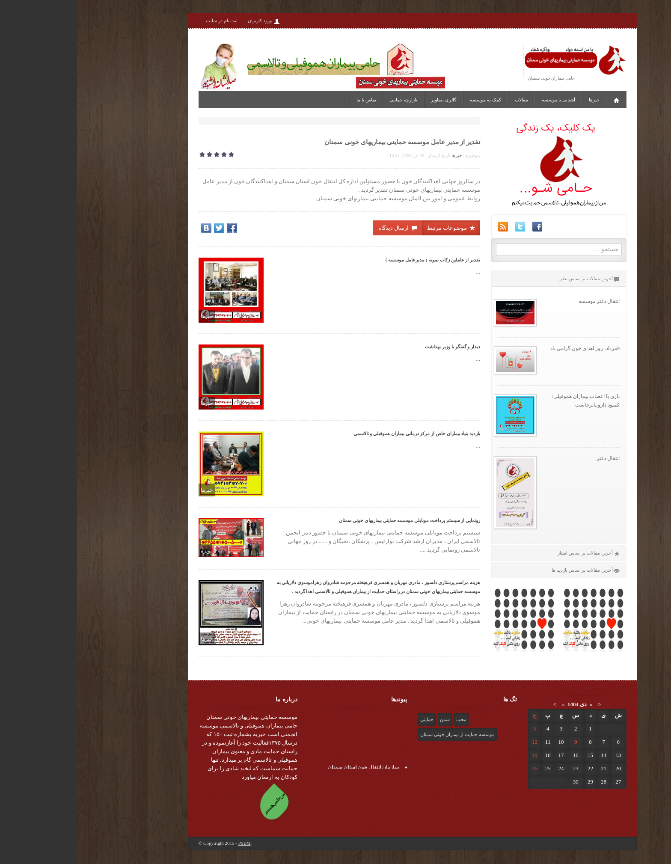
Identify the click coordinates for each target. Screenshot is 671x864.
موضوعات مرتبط (374, 228)
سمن (368, 719)
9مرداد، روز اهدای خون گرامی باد (508, 348)
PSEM (167, 843)
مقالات (444, 99)
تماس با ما (289, 99)
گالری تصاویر (366, 99)
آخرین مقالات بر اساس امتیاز (512, 553)
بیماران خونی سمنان (469, 78)
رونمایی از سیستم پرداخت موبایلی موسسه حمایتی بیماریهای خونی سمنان (332, 520)
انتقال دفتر (531, 458)
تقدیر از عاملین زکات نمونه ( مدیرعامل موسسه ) (356, 259)
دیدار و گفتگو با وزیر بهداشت (375, 346)
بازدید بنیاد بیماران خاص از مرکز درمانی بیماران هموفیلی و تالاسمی (340, 433)
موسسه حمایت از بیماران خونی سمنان (380, 734)
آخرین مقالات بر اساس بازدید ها (509, 570)
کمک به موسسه (408, 99)
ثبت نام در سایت (144, 20)
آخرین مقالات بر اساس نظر (513, 278)
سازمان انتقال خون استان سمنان (286, 769)
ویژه (128, 551)
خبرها (517, 99)
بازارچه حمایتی (326, 99)
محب (384, 719)
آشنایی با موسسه (482, 99)
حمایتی (349, 719)
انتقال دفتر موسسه (522, 301)
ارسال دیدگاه (320, 228)
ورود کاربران (187, 21)
